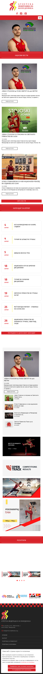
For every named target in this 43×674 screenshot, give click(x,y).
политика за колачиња (27, 661)
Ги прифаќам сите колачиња (21, 669)
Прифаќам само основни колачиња (21, 665)
